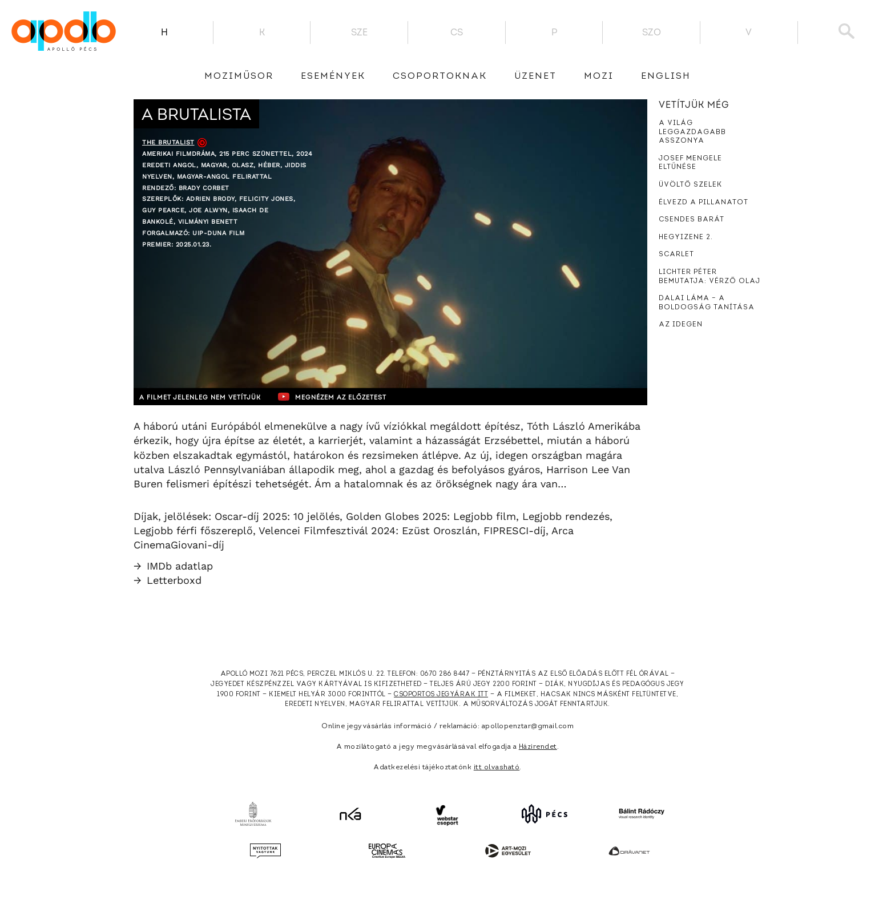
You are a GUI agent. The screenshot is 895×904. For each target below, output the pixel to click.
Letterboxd (167, 580)
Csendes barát (691, 219)
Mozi (599, 76)
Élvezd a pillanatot (703, 202)
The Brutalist (168, 142)
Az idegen (681, 324)
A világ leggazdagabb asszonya (692, 132)
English (666, 76)
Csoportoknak (440, 76)
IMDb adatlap (173, 566)
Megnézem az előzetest (356, 396)
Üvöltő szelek (690, 184)
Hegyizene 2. (686, 237)
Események (333, 76)
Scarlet (676, 254)
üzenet (535, 76)
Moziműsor (238, 76)
